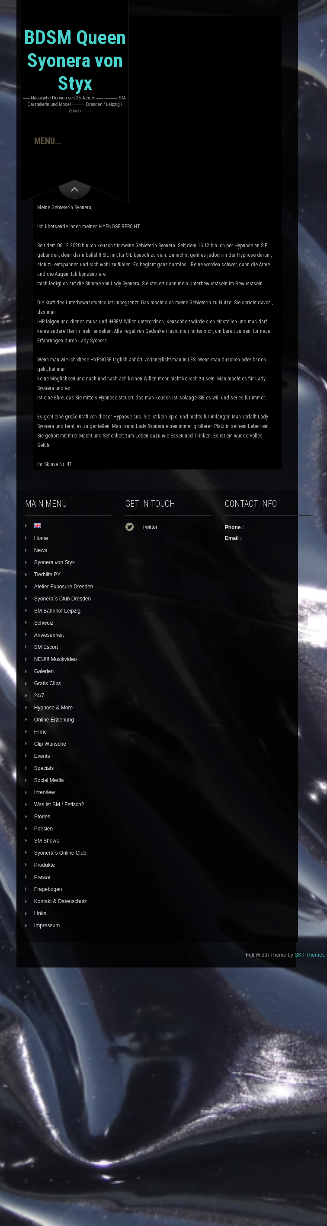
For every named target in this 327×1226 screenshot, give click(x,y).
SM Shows (46, 841)
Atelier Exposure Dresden (63, 587)
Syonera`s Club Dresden (62, 599)
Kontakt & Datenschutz (60, 901)
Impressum (47, 926)
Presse (42, 877)
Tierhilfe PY (47, 574)
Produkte (44, 865)
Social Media (49, 780)
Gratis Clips (47, 683)
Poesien (43, 829)
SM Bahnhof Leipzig (57, 611)
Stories (42, 817)
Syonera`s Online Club (60, 853)
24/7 (39, 696)
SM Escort (46, 647)
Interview (44, 792)
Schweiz (44, 623)
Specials (44, 768)
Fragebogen (48, 889)
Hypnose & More (53, 708)
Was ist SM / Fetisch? (59, 804)
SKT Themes (310, 955)
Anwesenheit (49, 635)
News (40, 550)
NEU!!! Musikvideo (55, 659)
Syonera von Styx (54, 562)
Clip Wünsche (50, 744)
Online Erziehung (54, 720)
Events (42, 756)
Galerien (44, 671)
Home (41, 538)
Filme (40, 732)
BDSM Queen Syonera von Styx (75, 60)
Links (40, 913)
